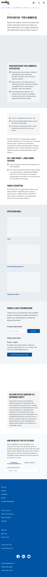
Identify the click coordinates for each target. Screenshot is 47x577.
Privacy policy (5, 510)
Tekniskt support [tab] (29, 462)
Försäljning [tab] (14, 462)
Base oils (4, 533)
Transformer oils (6, 545)
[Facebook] (18, 556)
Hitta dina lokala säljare (13, 467)
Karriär (3, 498)
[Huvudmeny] (44, 3)
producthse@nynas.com (20, 349)
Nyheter (3, 491)
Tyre (8, 239)
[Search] (39, 3)
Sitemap (3, 521)
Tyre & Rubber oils (7, 548)
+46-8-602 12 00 (6, 570)
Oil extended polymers (15, 266)
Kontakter (4, 494)
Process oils (5, 537)
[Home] (13, 3)
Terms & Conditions (7, 514)
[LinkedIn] (23, 556)
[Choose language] (34, 2)
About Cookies (6, 517)
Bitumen (3, 530)
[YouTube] (29, 556)
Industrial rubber (13, 294)
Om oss (3, 487)
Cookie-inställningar (7, 501)
